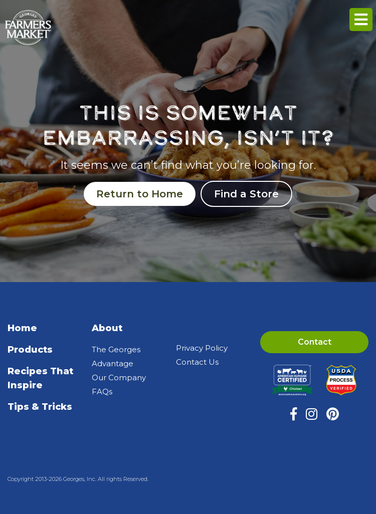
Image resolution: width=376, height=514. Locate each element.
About (107, 328)
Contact (314, 342)
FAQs (102, 391)
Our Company (119, 377)
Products (30, 349)
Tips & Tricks (40, 406)
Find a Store (246, 194)
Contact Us (197, 362)
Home (22, 328)
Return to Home (139, 194)
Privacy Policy (202, 348)
